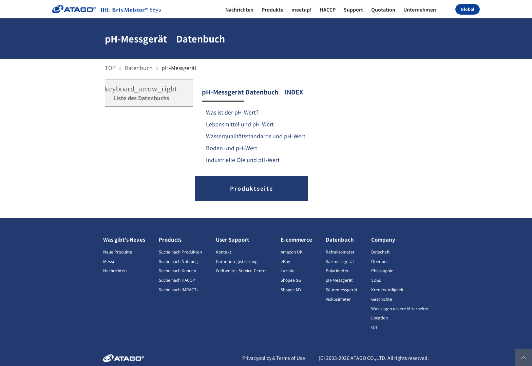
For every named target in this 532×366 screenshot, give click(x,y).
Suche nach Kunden (177, 270)
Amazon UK (292, 252)
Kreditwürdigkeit (387, 289)
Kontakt (223, 252)
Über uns (379, 261)
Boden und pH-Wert (231, 148)
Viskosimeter (338, 299)
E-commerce (296, 239)
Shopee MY (291, 289)
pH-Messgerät (339, 280)
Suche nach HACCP (177, 280)
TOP (111, 68)
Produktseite (251, 188)
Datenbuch (139, 68)
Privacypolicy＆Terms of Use (273, 357)
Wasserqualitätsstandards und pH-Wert (255, 136)
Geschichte (381, 299)
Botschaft (380, 252)
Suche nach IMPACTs (178, 289)
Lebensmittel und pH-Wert (240, 124)
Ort (374, 327)
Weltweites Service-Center (241, 270)
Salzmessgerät (340, 261)
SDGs (376, 280)
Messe (109, 261)
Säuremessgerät (341, 289)
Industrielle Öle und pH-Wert (243, 160)
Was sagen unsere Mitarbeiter (400, 308)
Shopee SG (291, 280)
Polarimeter (337, 270)
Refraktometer (340, 252)
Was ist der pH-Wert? (232, 112)
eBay (285, 261)
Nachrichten (115, 270)
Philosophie (382, 270)
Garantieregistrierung (237, 261)
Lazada (287, 270)
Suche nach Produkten (180, 252)
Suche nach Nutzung (178, 261)
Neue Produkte (117, 252)
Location (379, 317)
